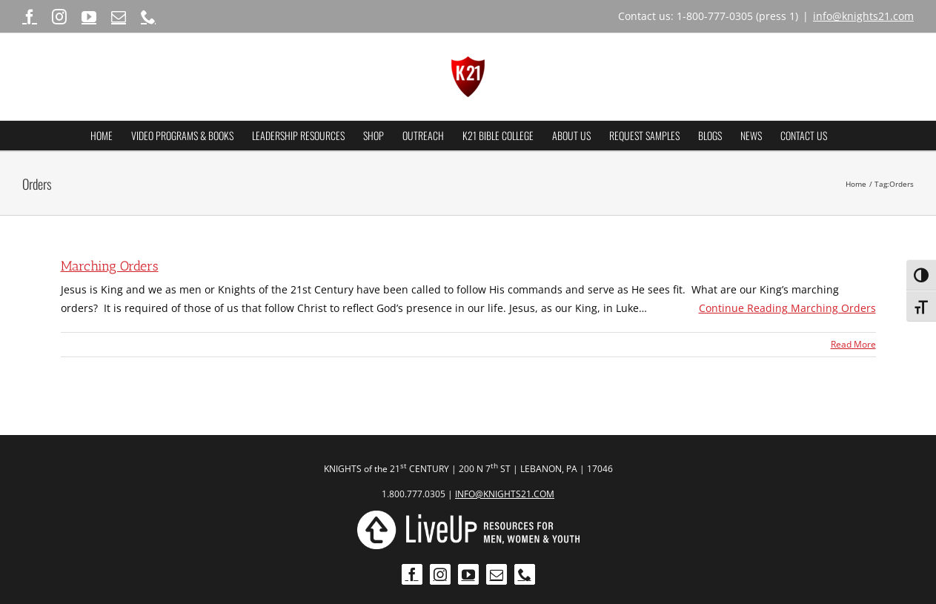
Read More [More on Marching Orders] (853, 344)
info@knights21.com (863, 16)
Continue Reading (787, 308)
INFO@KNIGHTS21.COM (504, 494)
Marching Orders (110, 266)
